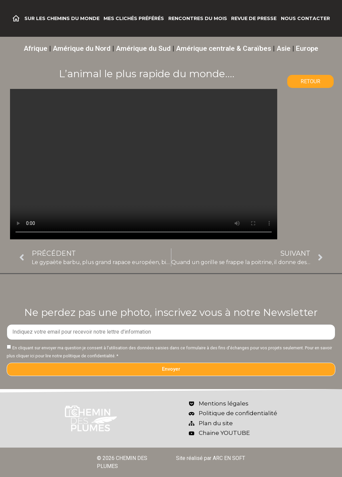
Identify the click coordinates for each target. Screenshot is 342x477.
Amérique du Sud (143, 48)
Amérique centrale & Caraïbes (223, 48)
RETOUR (310, 81)
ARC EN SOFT (229, 458)
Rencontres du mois (197, 18)
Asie (284, 48)
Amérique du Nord (82, 48)
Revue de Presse (254, 18)
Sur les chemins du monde (62, 18)
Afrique (35, 48)
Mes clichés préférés (134, 18)
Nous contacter (305, 18)
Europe (307, 48)
